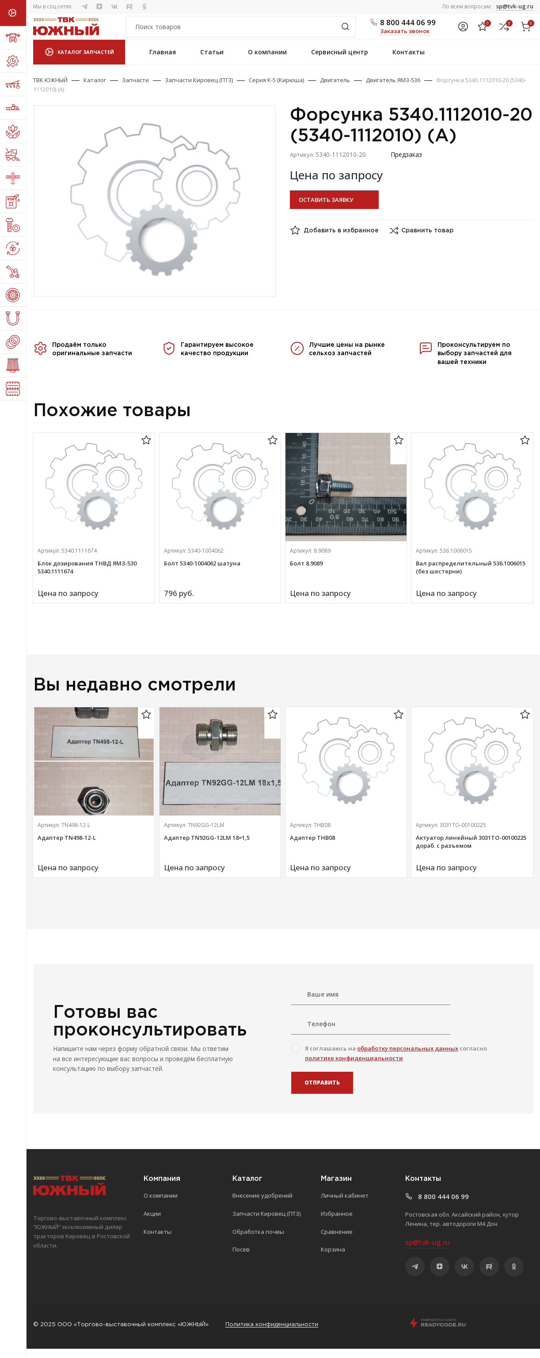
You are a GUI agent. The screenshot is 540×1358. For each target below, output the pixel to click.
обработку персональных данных (407, 1058)
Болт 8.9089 (306, 573)
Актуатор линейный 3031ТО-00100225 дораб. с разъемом (471, 851)
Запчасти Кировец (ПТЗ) (199, 90)
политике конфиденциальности (354, 1067)
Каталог (95, 90)
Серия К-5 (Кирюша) (276, 90)
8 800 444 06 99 (408, 27)
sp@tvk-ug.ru (514, 6)
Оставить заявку (326, 209)
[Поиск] (241, 31)
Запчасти (135, 90)
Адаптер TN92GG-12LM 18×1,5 (207, 847)
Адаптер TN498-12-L (67, 847)
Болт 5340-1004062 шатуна (202, 573)
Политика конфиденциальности (272, 1333)
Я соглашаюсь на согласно (396, 1062)
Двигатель (335, 90)
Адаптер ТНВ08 (312, 847)
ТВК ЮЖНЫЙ (50, 90)
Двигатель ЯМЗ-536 (393, 90)
